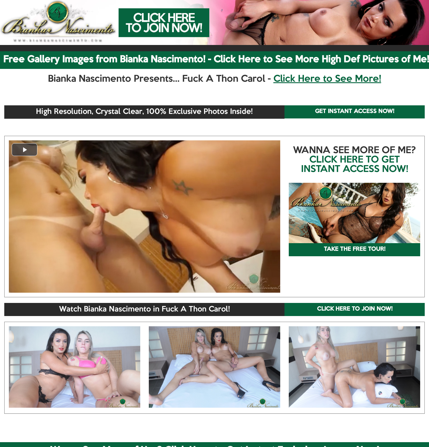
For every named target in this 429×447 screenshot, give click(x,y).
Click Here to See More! (327, 79)
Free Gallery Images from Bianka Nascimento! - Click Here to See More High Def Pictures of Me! (216, 60)
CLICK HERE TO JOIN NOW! (355, 309)
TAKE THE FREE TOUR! (354, 249)
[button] (24, 149)
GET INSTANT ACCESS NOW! (354, 111)
